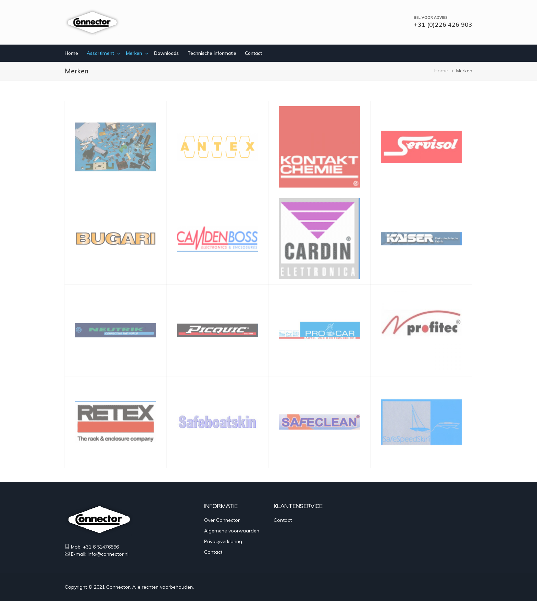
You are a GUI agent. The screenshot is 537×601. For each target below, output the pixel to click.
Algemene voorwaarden (231, 531)
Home (71, 53)
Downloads (166, 53)
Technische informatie (211, 53)
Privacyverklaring (223, 541)
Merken (134, 53)
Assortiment (100, 53)
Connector (118, 587)
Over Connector (222, 520)
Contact (253, 53)
